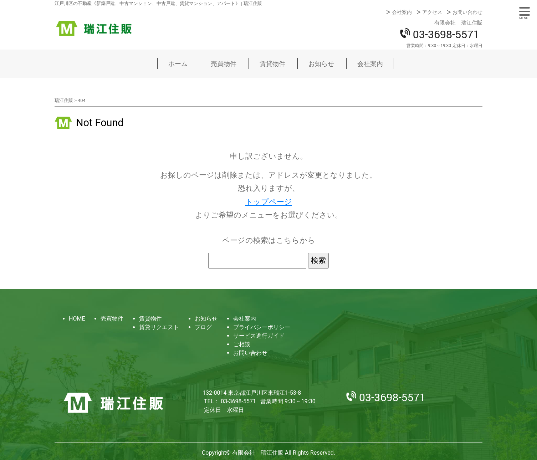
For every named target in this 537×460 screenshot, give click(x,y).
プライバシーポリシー (261, 327)
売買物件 (223, 63)
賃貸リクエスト (159, 327)
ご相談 (241, 344)
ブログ (203, 327)
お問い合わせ (467, 12)
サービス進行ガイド (259, 335)
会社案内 (402, 12)
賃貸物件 (272, 63)
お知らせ (321, 63)
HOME (77, 318)
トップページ (268, 202)
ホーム (178, 63)
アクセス (432, 12)
